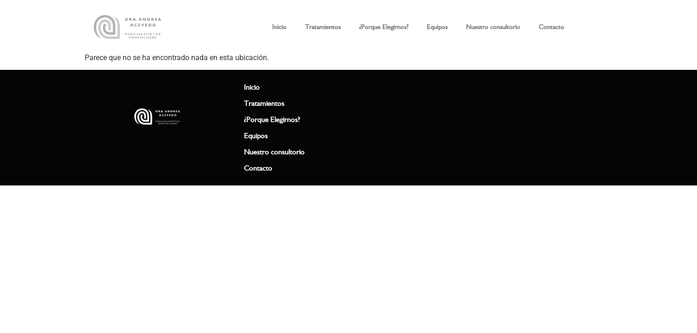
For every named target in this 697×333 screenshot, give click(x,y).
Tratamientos (323, 27)
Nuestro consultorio (493, 27)
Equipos (437, 27)
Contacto (551, 27)
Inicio (279, 27)
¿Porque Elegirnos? (383, 27)
